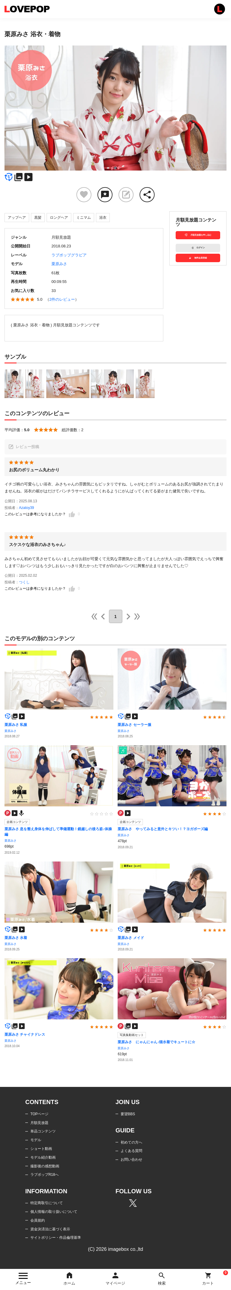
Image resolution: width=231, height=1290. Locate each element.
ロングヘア (59, 217)
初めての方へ (131, 1142)
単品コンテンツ (43, 1131)
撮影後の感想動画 (44, 1166)
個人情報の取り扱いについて (53, 1212)
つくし (24, 582)
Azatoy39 (26, 508)
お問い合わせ (131, 1159)
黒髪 (38, 217)
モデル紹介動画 (43, 1157)
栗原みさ (59, 264)
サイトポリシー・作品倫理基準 (55, 1237)
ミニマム (83, 217)
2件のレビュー (62, 299)
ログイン (198, 247)
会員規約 (37, 1220)
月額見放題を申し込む (198, 235)
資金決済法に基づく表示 (50, 1229)
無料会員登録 (198, 258)
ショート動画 (41, 1149)
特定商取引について (46, 1203)
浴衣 (102, 217)
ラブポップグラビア (69, 255)
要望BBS (128, 1114)
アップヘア (17, 217)
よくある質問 (131, 1151)
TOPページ (39, 1114)
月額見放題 (39, 1123)
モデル (35, 1140)
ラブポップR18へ (44, 1174)
